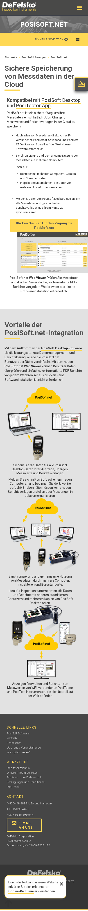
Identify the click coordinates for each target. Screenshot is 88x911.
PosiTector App (33, 105)
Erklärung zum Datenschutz (25, 777)
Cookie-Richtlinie (21, 891)
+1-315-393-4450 (17, 809)
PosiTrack (13, 786)
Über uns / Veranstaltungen (24, 747)
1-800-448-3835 (17, 803)
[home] (23, 6)
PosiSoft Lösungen (33, 57)
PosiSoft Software (18, 733)
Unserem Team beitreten (22, 772)
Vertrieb (12, 738)
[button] (79, 8)
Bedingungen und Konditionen (26, 782)
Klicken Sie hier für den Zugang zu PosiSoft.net (44, 225)
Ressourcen (14, 743)
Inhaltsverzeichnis (18, 768)
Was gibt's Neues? (18, 752)
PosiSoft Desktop (61, 100)
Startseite (11, 57)
